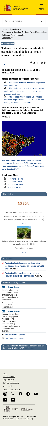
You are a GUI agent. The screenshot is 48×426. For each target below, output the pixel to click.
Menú (41, 8)
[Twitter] (35, 62)
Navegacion (7, 43)
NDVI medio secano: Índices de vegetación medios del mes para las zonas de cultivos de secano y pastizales (24, 91)
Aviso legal (7, 386)
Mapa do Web (8, 380)
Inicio (4, 29)
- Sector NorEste (15, 182)
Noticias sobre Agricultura (15, 334)
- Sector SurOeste (15, 184)
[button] (41, 5)
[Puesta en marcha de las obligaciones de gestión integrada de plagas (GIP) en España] (24, 357)
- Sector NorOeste (15, 179)
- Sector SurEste (15, 187)
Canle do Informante (11, 389)
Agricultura (14, 29)
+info (24, 223)
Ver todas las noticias (13, 338)
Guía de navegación (11, 383)
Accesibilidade (9, 376)
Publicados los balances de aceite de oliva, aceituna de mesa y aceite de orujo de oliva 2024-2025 (25, 266)
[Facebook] (31, 63)
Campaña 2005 (8, 38)
